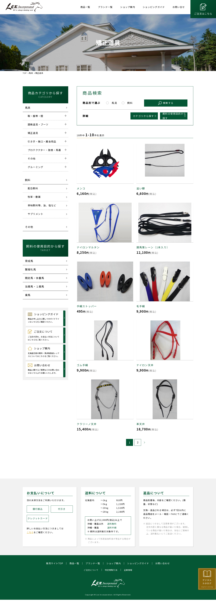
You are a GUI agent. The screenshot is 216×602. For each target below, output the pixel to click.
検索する (176, 102)
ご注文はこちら (203, 13)
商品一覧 (85, 7)
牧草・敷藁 (34, 197)
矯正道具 (33, 133)
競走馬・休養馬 (34, 278)
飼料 (27, 180)
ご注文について (44, 335)
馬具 (27, 107)
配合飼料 (33, 188)
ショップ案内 (127, 7)
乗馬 (27, 295)
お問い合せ (179, 7)
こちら (30, 532)
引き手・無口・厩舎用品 (42, 141)
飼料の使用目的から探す (166, 115)
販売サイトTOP (54, 563)
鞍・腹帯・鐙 (35, 116)
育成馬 (29, 261)
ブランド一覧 (105, 7)
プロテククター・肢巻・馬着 (44, 150)
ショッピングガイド (154, 7)
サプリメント (35, 214)
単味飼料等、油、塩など (42, 205)
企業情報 (128, 570)
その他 (32, 158)
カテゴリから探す (121, 115)
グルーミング (35, 167)
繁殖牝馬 (30, 269)
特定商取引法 (111, 570)
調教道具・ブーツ (38, 124)
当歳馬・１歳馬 (34, 286)
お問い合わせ (44, 368)
